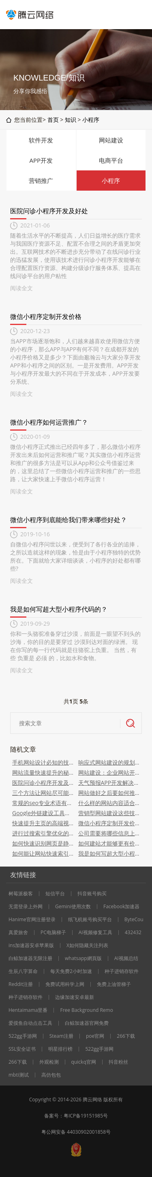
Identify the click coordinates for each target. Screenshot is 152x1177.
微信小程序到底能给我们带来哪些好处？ (68, 519)
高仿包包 (51, 1075)
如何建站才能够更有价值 (109, 843)
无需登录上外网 (26, 906)
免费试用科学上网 (64, 984)
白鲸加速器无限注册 (30, 958)
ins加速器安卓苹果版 (31, 945)
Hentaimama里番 (28, 1010)
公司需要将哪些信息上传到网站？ (109, 833)
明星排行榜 (60, 1049)
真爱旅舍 (18, 932)
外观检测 (49, 1062)
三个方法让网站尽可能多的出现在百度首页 (43, 793)
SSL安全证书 (22, 1049)
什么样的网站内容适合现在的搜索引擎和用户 (109, 803)
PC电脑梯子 (53, 932)
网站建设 (111, 140)
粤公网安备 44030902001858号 (76, 1131)
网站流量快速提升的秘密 (43, 772)
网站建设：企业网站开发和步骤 (109, 772)
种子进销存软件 (122, 971)
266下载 (126, 1036)
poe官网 (95, 1036)
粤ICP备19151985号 (86, 1115)
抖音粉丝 (118, 1062)
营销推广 (41, 180)
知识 (70, 119)
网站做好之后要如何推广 (109, 793)
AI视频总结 (126, 958)
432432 (133, 932)
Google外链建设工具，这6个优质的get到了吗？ (43, 813)
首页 (53, 119)
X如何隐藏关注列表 (87, 945)
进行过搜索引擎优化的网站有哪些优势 (43, 833)
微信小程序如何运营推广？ (49, 422)
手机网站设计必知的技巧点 (43, 762)
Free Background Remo (86, 1010)
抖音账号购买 (92, 893)
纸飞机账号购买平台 (90, 919)
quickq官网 (83, 1062)
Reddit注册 (21, 984)
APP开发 (41, 160)
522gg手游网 (23, 1036)
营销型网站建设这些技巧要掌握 (109, 813)
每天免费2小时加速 (71, 971)
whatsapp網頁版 (83, 958)
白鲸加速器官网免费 (87, 1023)
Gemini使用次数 (73, 906)
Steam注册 (61, 1036)
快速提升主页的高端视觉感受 (43, 823)
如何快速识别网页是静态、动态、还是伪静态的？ (43, 843)
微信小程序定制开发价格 (45, 316)
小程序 (90, 119)
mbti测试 (19, 1075)
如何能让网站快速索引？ (43, 853)
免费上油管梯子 (114, 984)
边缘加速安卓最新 (74, 997)
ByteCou (133, 919)
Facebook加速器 (121, 906)
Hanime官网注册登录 (32, 919)
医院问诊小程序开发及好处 (49, 210)
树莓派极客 (21, 893)
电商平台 (111, 160)
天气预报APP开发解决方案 (109, 783)
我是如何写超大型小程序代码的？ (58, 609)
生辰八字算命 (23, 971)
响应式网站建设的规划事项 (109, 762)
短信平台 (55, 893)
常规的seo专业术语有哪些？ (43, 803)
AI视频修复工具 (95, 932)
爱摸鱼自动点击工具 (30, 1023)
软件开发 (41, 140)
